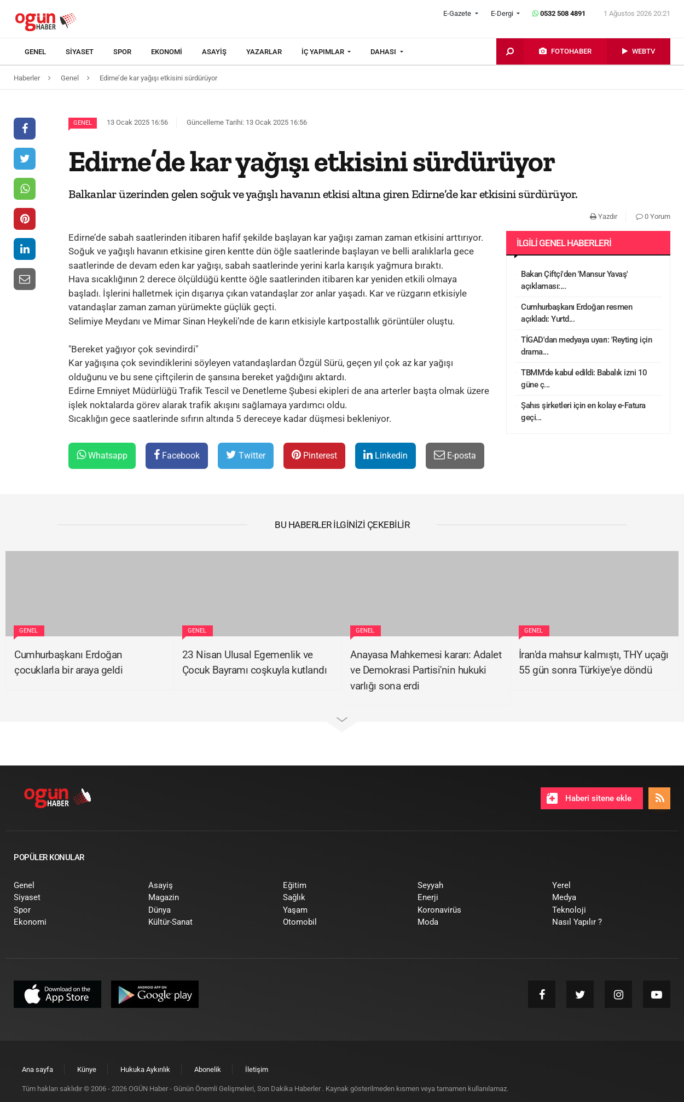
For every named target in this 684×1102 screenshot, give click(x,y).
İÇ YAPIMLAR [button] (324, 52)
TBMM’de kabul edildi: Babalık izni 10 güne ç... (584, 379)
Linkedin (385, 455)
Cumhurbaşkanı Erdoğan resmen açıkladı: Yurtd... (576, 313)
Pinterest (314, 455)
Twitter (245, 455)
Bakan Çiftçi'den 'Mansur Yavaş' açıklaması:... (574, 280)
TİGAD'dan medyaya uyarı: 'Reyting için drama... (586, 346)
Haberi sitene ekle (589, 798)
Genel (82, 122)
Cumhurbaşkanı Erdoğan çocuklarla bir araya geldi (68, 662)
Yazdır (603, 216)
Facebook (177, 455)
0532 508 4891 (559, 13)
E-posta (455, 455)
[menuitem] (45, 52)
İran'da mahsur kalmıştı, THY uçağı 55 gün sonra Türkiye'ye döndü (594, 662)
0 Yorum (653, 216)
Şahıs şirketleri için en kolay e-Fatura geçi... (583, 412)
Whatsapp (102, 455)
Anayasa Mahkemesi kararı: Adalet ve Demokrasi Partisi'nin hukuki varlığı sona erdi (425, 670)
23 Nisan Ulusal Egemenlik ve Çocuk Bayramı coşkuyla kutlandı (254, 662)
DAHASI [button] (384, 52)
